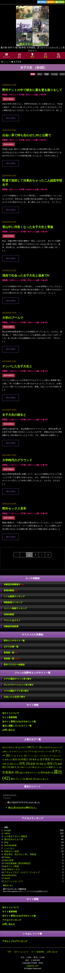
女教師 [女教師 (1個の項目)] (58, 759)
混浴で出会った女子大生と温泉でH (25, 275)
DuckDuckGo (10, 875)
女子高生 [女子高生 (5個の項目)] (47, 759)
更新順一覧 (12, 659)
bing (6, 842)
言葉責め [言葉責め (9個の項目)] (10, 772)
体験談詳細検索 (11, 626)
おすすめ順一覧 (11, 647)
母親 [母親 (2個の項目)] (42, 764)
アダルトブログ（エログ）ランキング (22, 872)
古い (39, 74)
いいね (54, 74)
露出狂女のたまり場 (13, 839)
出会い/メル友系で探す (14, 697)
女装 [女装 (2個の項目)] (5, 764)
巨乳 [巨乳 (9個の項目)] (24, 763)
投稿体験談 (9, 614)
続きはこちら (8, 885)
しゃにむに (9, 848)
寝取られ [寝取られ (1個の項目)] (14, 764)
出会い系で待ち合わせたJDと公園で (26, 135)
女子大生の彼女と (14, 414)
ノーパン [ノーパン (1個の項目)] (31, 756)
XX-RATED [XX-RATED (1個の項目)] (47, 747)
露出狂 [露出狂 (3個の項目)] (31, 779)
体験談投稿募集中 (14, 584)
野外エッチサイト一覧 (14, 641)
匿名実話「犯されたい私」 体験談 (20, 854)
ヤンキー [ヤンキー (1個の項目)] (50, 756)
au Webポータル (12, 869)
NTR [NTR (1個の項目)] (24, 747)
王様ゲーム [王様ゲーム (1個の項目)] (25, 767)
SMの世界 (9, 860)
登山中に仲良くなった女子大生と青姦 (27, 227)
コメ (62, 74)
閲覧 (46, 74)
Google (7, 830)
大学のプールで (12, 317)
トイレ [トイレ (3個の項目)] (21, 755)
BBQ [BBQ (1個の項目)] (5, 747)
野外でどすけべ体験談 (14, 665)
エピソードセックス (13, 881)
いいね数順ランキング (14, 596)
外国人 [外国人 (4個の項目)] (26, 759)
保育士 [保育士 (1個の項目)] (8, 759)
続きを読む (11, 118)
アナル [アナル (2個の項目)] (32, 751)
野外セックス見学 (14, 508)
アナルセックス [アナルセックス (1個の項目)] (44, 751)
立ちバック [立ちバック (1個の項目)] (43, 767)
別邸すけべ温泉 (11, 851)
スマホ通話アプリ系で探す (16, 691)
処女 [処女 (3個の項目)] (17, 759)
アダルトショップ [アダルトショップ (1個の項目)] (19, 751)
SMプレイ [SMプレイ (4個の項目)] (34, 747)
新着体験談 (11, 590)
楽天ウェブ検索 (11, 866)
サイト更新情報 (9, 717)
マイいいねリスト (12, 620)
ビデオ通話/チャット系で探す (18, 679)
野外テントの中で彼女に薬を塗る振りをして (32, 90)
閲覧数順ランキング (13, 602)
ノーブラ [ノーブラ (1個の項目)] (41, 756)
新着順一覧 (11, 653)
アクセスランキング (11, 920)
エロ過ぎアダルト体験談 (15, 836)
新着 (33, 74)
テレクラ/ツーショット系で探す (19, 685)
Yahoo (7, 833)
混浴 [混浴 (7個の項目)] (52, 763)
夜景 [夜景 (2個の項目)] (35, 759)
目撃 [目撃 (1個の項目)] (34, 767)
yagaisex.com (32, 966)
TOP (9, 952)
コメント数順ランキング (15, 608)
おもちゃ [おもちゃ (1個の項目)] (57, 747)
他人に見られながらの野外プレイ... (22, 807)
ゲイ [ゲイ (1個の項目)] (13, 756)
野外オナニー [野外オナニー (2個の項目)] (33, 773)
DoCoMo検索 (10, 845)
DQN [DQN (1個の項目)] (12, 747)
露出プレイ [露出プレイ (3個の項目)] (18, 779)
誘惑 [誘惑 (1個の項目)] (22, 773)
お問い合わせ (8, 730)
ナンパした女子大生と (17, 366)
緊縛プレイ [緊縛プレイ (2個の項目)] (55, 767)
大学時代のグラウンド (17, 460)
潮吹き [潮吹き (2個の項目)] (15, 767)
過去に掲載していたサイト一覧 (17, 726)
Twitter (7, 857)
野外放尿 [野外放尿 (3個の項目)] (47, 772)
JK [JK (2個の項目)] (17, 747)
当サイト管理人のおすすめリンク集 (19, 721)
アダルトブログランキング (14, 941)
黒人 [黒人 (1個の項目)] (45, 779)
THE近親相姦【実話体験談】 (17, 863)
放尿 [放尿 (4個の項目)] (34, 763)
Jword (7, 878)
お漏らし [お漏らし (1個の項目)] (6, 751)
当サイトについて (10, 713)
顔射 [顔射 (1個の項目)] (39, 779)
